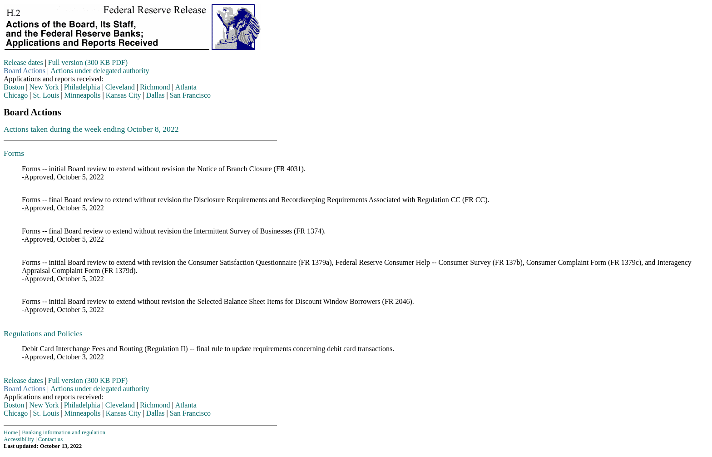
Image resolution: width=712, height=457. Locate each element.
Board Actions (24, 71)
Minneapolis (82, 95)
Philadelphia (82, 87)
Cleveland (120, 87)
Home (11, 432)
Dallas (155, 95)
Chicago (16, 95)
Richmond (155, 87)
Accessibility (19, 439)
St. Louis (46, 95)
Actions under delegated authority (99, 71)
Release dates (23, 62)
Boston (14, 87)
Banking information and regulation (63, 432)
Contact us (50, 439)
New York (44, 87)
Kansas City (123, 95)
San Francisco (190, 95)
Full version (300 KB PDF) (88, 62)
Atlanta (186, 87)
